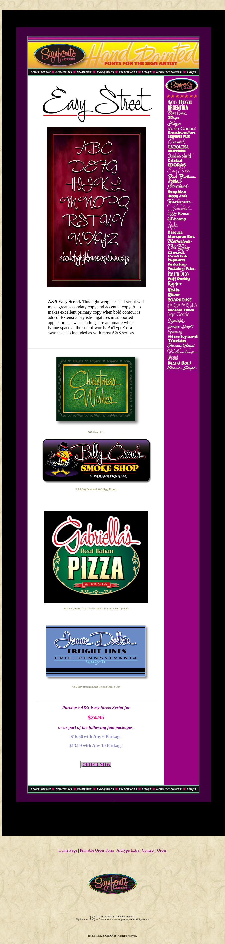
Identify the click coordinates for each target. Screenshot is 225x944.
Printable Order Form (97, 850)
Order (161, 850)
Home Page (68, 850)
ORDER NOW (96, 764)
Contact (148, 850)
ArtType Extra (127, 850)
